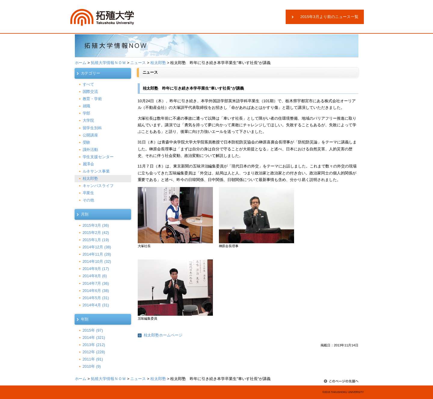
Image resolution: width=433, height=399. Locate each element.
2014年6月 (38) (96, 290)
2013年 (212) (94, 344)
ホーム (81, 62)
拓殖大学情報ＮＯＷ (108, 62)
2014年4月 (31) (96, 305)
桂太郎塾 (158, 62)
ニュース (138, 62)
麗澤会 (88, 164)
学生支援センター (98, 157)
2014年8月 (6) (95, 276)
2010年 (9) (92, 366)
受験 (87, 142)
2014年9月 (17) (96, 268)
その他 (88, 200)
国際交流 (90, 91)
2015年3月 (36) (96, 225)
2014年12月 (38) (97, 247)
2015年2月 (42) (96, 232)
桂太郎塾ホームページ (163, 335)
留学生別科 (92, 128)
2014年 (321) (94, 337)
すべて (88, 84)
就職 (87, 106)
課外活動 (90, 149)
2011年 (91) (93, 359)
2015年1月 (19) (96, 240)
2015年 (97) (93, 330)
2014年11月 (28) (97, 254)
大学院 (88, 120)
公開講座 (90, 135)
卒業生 (88, 193)
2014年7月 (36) (96, 283)
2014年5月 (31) (96, 298)
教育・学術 (92, 99)
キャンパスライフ (98, 185)
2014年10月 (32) (97, 261)
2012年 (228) (94, 352)
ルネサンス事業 (96, 171)
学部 (87, 113)
